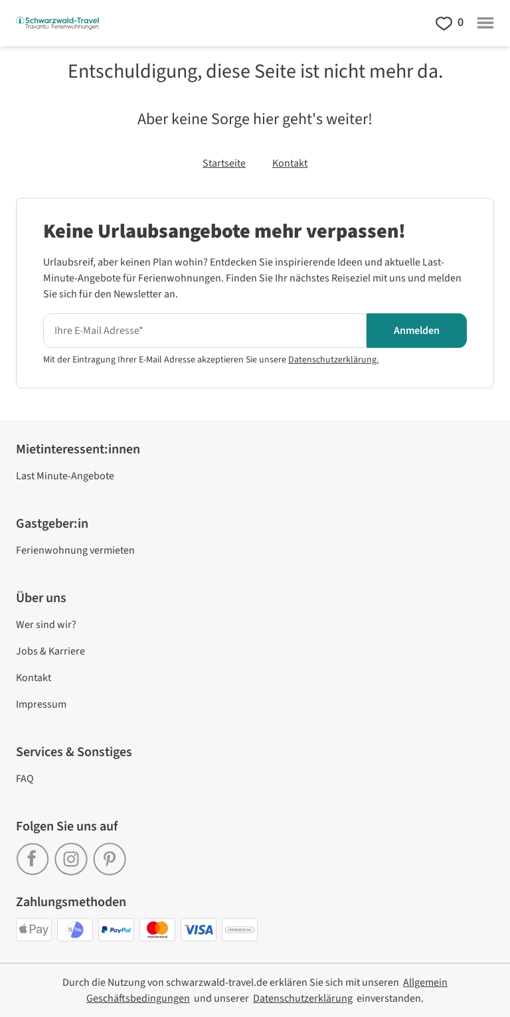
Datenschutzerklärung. (333, 359)
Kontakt (289, 163)
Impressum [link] (41, 704)
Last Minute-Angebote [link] (65, 476)
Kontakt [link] (33, 677)
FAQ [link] (25, 778)
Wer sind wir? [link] (46, 624)
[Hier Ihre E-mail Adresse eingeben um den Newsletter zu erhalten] (205, 330)
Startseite (224, 163)
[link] (35, 853)
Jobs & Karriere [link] (50, 651)
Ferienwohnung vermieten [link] (75, 550)
